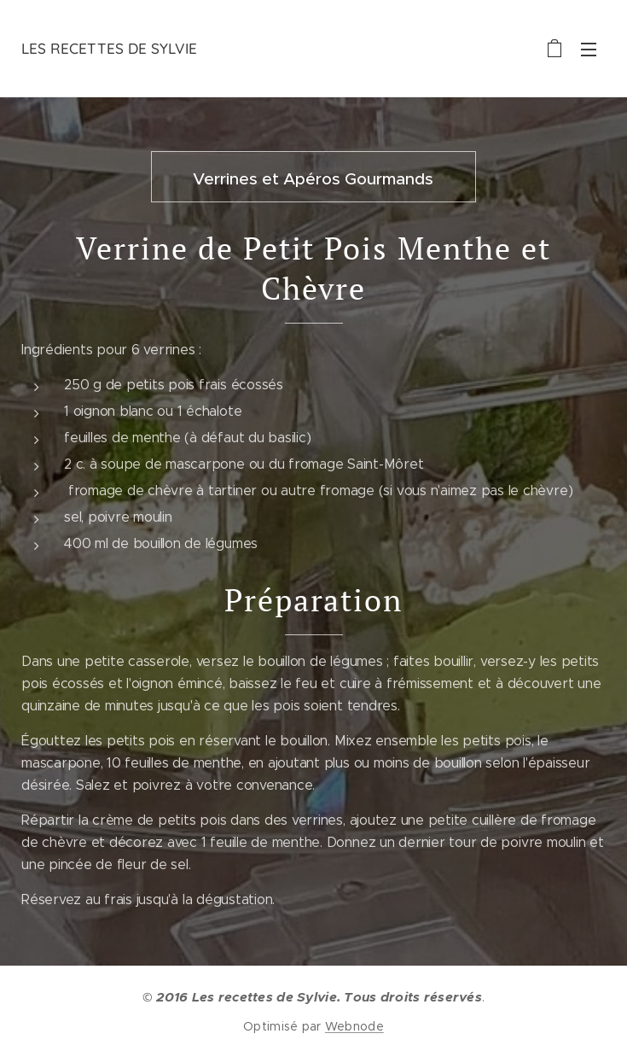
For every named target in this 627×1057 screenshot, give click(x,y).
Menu (588, 49)
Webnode (354, 1026)
